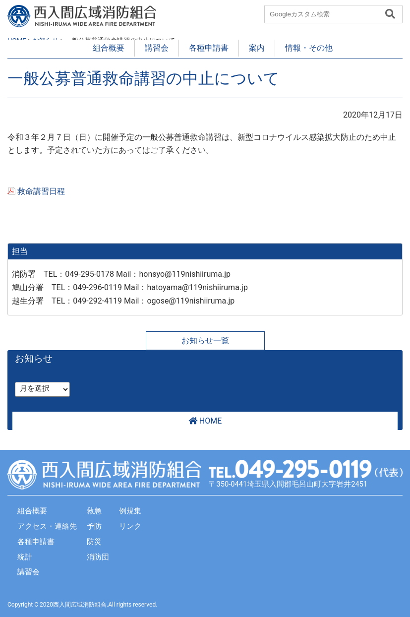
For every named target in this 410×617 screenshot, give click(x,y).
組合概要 (108, 48)
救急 (94, 510)
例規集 (130, 510)
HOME (205, 421)
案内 (257, 48)
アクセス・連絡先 (47, 526)
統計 (24, 557)
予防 (94, 526)
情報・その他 (309, 48)
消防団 (98, 557)
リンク (130, 526)
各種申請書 (209, 48)
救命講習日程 (41, 191)
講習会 (157, 48)
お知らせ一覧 (205, 340)
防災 (94, 541)
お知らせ (34, 358)
